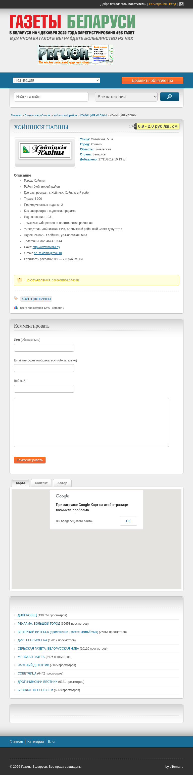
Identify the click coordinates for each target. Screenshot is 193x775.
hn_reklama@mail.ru (48, 253)
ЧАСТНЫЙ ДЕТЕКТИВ (33, 665)
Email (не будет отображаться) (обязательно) (45, 360)
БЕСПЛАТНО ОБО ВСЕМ (35, 690)
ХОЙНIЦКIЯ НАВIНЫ (93, 115)
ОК (128, 521)
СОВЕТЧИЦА (27, 673)
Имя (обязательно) (27, 340)
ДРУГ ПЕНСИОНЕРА (32, 640)
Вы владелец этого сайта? (74, 521)
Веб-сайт (20, 381)
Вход (172, 4)
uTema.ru (176, 766)
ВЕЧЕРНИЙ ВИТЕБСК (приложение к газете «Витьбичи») (58, 632)
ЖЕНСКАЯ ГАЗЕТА (31, 657)
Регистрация (158, 4)
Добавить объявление (152, 80)
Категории (35, 741)
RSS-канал (181, 4)
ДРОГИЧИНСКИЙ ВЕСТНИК (37, 682)
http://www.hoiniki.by (46, 247)
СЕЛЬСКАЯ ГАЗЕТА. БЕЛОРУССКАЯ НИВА (48, 648)
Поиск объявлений (169, 96)
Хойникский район (65, 115)
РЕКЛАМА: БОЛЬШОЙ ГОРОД (39, 623)
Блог (52, 741)
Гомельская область (38, 115)
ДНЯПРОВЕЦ (27, 615)
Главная (16, 115)
